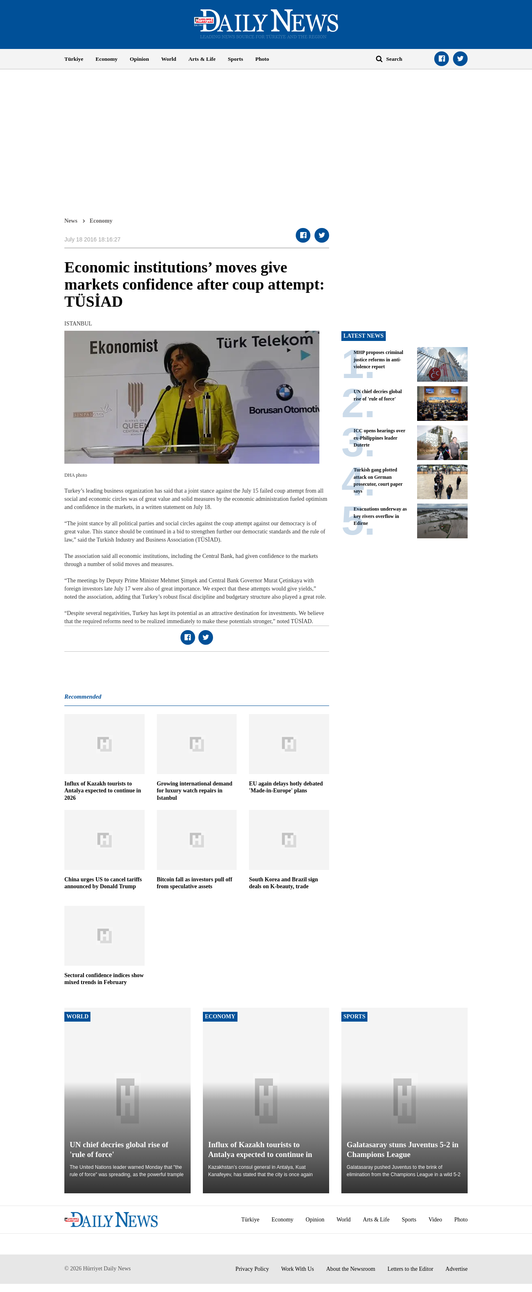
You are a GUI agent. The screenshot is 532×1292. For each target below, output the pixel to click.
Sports (235, 59)
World (168, 59)
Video (435, 1220)
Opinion (139, 59)
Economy (107, 59)
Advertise (457, 1269)
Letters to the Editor (410, 1269)
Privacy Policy (252, 1269)
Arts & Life (202, 59)
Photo (262, 59)
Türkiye (74, 59)
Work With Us (297, 1269)
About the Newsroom (351, 1269)
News (70, 220)
